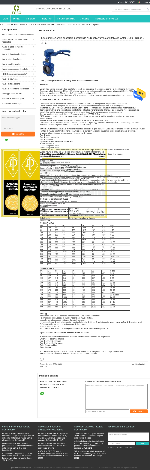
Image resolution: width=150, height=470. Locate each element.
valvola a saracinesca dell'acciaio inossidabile (15, 41)
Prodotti (17, 19)
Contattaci (85, 19)
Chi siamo (30, 19)
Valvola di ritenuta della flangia (14, 54)
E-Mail (111, 447)
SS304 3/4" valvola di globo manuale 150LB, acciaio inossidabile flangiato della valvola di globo (89, 435)
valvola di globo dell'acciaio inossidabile (12, 48)
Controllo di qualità (66, 19)
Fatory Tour (46, 19)
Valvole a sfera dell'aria (11, 84)
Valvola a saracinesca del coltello (15, 69)
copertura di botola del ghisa (13, 99)
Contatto (18, 134)
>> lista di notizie (139, 364)
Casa (5, 19)
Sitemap (119, 447)
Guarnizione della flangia (11, 104)
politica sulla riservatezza (21, 468)
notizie (10, 25)
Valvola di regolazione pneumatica (15, 89)
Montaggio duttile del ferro (12, 94)
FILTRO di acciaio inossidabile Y (14, 74)
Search (148, 10)
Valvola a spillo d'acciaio (11, 64)
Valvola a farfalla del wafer (12, 59)
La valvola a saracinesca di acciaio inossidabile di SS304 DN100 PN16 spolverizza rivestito (52, 445)
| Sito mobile (129, 447)
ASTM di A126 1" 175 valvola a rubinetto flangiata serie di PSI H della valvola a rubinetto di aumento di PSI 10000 (53, 454)
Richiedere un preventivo (106, 19)
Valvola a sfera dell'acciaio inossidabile (17, 35)
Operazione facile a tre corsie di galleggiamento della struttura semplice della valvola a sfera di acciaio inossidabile (17, 446)
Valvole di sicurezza (9, 79)
